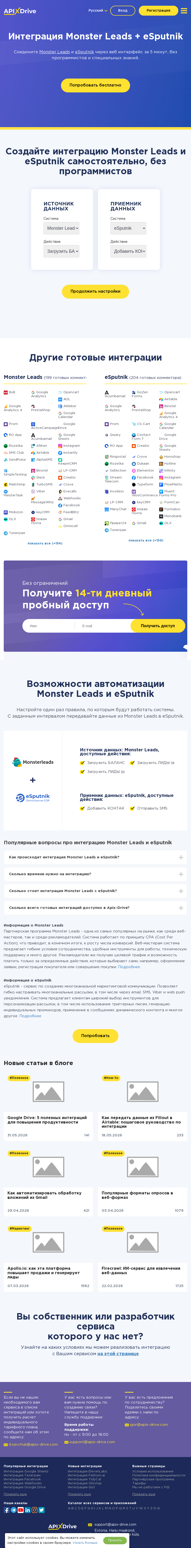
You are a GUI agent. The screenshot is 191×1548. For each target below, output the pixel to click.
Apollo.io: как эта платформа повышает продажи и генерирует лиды (43, 1273)
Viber (40, 491)
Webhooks (72, 498)
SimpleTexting (15, 474)
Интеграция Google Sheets (26, 1471)
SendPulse (17, 459)
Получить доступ (158, 626)
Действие (52, 241)
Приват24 (118, 523)
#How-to (111, 1078)
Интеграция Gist (81, 1487)
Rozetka (16, 446)
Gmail (68, 519)
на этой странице (118, 1354)
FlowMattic (173, 484)
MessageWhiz (42, 502)
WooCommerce (145, 495)
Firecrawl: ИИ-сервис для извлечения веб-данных (141, 1271)
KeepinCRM (67, 463)
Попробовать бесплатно (95, 85)
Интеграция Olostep (85, 1483)
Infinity (169, 470)
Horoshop (172, 456)
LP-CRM (70, 470)
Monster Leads (54, 52)
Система (51, 218)
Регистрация (158, 10)
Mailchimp (17, 484)
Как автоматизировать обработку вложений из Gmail (44, 1195)
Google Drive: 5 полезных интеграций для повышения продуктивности (47, 1120)
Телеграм (17, 533)
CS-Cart (143, 424)
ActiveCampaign (45, 428)
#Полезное (19, 1078)
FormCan (172, 502)
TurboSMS (44, 484)
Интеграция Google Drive (25, 1487)
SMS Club (16, 452)
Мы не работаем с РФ (151, 1487)
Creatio (69, 477)
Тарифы (139, 1483)
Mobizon (16, 512)
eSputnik (84, 52)
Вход (122, 10)
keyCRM (42, 512)
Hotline (170, 463)
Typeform (145, 484)
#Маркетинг (20, 1228)
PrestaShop (40, 410)
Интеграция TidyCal (84, 1479)
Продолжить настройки (95, 291)
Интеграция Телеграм (22, 1475)
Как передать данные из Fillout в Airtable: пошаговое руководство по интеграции (141, 1122)
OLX (12, 519)
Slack (40, 477)
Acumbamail (41, 439)
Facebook (71, 505)
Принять (115, 1540)
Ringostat (118, 456)
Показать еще (15, 1494)
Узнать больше (85, 1543)
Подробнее (129, 967)
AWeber (69, 406)
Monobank (173, 516)
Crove (68, 484)
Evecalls (70, 491)
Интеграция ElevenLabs (87, 1471)
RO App (15, 435)
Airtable (42, 452)
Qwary (115, 435)
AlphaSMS (44, 459)
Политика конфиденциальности (158, 1475)
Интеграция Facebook (22, 1479)
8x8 (12, 392)
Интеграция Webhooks (23, 1483)
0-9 (156, 1508)
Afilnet (41, 446)
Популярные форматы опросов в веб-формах (137, 1195)
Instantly (70, 452)
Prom (13, 424)
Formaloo (172, 509)
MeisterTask (13, 495)
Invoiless (117, 491)
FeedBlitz (71, 512)
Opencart (71, 392)
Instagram (71, 446)
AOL (66, 399)
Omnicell (70, 526)
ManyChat (118, 509)
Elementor (145, 470)
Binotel (42, 470)
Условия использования (152, 1471)
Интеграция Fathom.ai (86, 1475)
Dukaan (143, 463)
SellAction (118, 470)
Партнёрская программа (153, 1479)
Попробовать (95, 1036)
